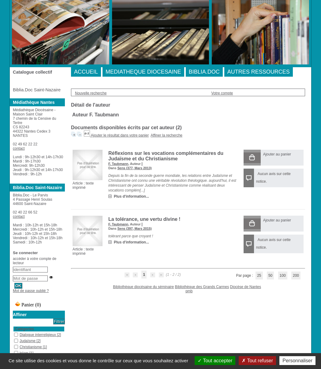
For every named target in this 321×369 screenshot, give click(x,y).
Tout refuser (257, 360)
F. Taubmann (118, 164)
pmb (188, 291)
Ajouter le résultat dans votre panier (120, 135)
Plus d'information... (131, 196)
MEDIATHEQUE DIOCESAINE (143, 72)
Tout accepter (215, 360)
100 (283, 275)
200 (296, 275)
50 (270, 275)
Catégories (24, 329)
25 (259, 275)
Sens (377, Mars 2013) (134, 168)
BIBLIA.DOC (204, 72)
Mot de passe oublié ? (31, 291)
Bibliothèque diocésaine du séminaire (143, 287)
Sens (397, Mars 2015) (134, 228)
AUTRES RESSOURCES (258, 72)
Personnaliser (297, 360)
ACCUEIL (86, 72)
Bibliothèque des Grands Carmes (202, 287)
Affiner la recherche (166, 135)
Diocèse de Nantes (245, 287)
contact (19, 148)
